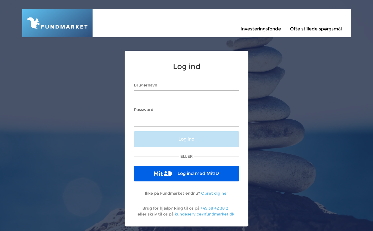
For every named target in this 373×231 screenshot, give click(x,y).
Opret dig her (214, 193)
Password (143, 109)
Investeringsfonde (261, 29)
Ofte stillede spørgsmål (316, 29)
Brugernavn (145, 85)
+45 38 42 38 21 (215, 208)
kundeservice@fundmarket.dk (204, 214)
